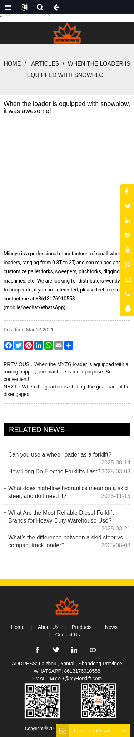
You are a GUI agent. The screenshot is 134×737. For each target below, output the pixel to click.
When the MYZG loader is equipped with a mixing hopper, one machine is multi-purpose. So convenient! (66, 371)
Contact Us (67, 634)
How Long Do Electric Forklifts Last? (54, 471)
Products (81, 627)
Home (12, 64)
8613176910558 (82, 671)
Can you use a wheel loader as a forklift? (59, 455)
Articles (45, 64)
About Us (48, 627)
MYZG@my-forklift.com (76, 678)
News (111, 627)
